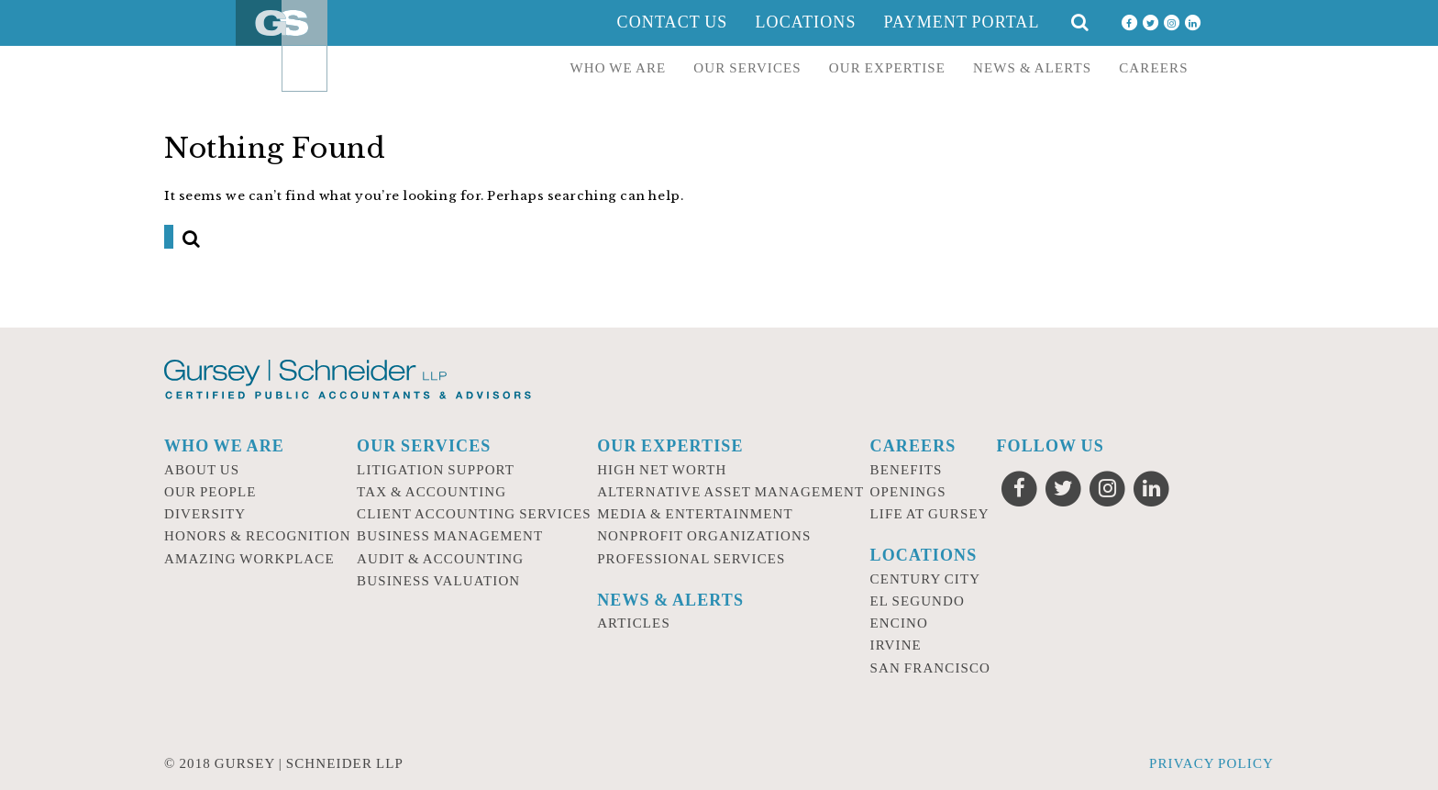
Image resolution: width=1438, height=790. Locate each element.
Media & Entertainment (695, 513)
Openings (908, 491)
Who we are (618, 68)
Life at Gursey (930, 513)
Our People (210, 491)
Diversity (205, 513)
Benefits (906, 469)
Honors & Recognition (257, 536)
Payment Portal (962, 22)
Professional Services (691, 558)
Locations (805, 22)
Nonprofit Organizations (704, 536)
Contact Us (672, 22)
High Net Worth (661, 469)
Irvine (896, 645)
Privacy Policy (1211, 763)
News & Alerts (1032, 68)
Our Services (747, 68)
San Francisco (930, 668)
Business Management (450, 536)
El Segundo (917, 601)
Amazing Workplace (249, 558)
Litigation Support (435, 469)
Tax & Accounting (431, 491)
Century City (925, 579)
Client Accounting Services (474, 513)
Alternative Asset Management (730, 491)
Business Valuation (438, 580)
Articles (633, 623)
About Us (201, 469)
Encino (899, 623)
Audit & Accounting (440, 558)
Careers (1153, 68)
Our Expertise (887, 68)
